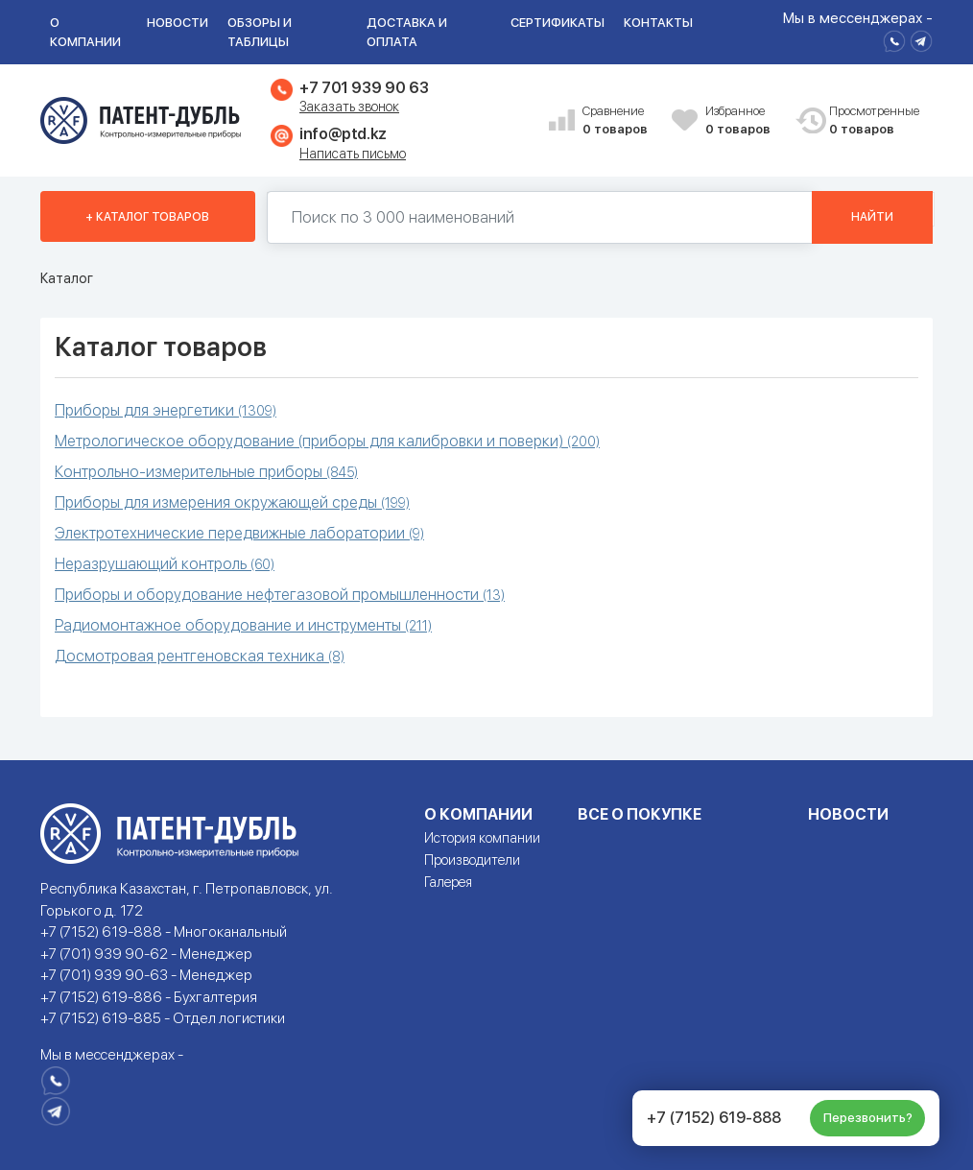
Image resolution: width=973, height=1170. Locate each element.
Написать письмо (352, 153)
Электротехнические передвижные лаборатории (239, 533)
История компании (482, 838)
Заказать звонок (349, 106)
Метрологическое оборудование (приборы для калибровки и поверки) (327, 441)
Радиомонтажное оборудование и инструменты (243, 625)
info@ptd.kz (343, 134)
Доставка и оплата (407, 32)
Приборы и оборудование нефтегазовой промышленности (280, 594)
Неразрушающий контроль (164, 564)
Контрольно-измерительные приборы (206, 472)
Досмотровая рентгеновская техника (199, 656)
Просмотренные (866, 121)
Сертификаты (557, 22)
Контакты (658, 22)
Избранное (742, 121)
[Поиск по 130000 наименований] (540, 217)
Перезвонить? (868, 1117)
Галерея (448, 882)
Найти (872, 217)
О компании (85, 32)
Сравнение (619, 121)
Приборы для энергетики (165, 410)
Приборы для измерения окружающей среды (232, 502)
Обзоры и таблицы (259, 32)
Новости (177, 22)
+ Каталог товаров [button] (147, 217)
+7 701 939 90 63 (363, 88)
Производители (472, 860)
